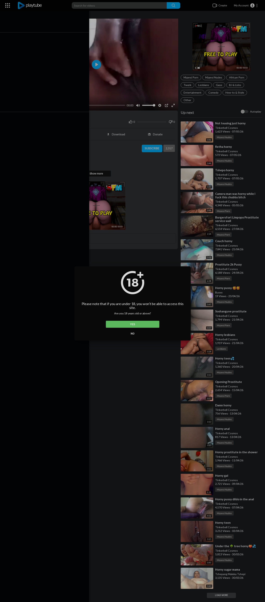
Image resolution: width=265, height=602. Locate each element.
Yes (132, 324)
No (133, 333)
